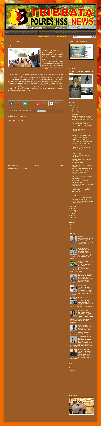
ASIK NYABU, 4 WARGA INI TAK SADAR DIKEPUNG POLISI (80, 144)
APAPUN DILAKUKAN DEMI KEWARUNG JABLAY (79, 173)
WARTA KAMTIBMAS (77, 178)
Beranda (9, 33)
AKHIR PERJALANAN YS (85, 274)
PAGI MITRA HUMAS (77, 192)
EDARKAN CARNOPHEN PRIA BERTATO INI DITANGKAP (80, 138)
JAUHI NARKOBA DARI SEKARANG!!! (82, 125)
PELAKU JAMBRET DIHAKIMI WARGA (82, 141)
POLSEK (33, 33)
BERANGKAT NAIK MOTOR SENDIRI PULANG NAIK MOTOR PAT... (82, 169)
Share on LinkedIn (56, 103)
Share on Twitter (30, 103)
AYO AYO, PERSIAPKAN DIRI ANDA (81, 151)
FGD (73, 133)
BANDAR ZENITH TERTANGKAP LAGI (83, 249)
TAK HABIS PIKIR (76, 153)
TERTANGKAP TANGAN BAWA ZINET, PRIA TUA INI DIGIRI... (82, 148)
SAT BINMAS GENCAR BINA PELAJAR (82, 120)
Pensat (72, 227)
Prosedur (72, 229)
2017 (72, 105)
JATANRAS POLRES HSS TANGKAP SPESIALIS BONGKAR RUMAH (81, 116)
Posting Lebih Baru (13, 165)
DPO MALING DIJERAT (78, 163)
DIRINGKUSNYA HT (83, 350)
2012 (72, 215)
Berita (71, 225)
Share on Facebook (17, 103)
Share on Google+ (43, 103)
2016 (72, 206)
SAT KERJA (24, 33)
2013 (72, 213)
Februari (74, 112)
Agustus (74, 107)
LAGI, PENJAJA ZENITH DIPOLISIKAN (82, 176)
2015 (72, 208)
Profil (17, 33)
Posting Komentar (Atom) (20, 168)
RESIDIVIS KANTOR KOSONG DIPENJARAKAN (80, 181)
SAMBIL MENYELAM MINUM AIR (83, 298)
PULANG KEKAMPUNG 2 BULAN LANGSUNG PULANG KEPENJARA (82, 188)
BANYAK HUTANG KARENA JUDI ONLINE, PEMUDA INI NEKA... (81, 122)
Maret (73, 109)
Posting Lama (59, 165)
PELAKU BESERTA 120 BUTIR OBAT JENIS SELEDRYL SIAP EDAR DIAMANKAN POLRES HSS (85, 313)
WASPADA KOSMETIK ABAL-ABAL (81, 135)
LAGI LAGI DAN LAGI (84, 286)
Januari (74, 114)
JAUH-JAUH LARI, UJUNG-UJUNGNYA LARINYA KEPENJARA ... (82, 198)
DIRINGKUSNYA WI (83, 325)
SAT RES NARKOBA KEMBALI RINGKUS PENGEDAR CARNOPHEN (80, 129)
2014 (72, 211)
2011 (72, 217)
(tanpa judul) (81, 236)
